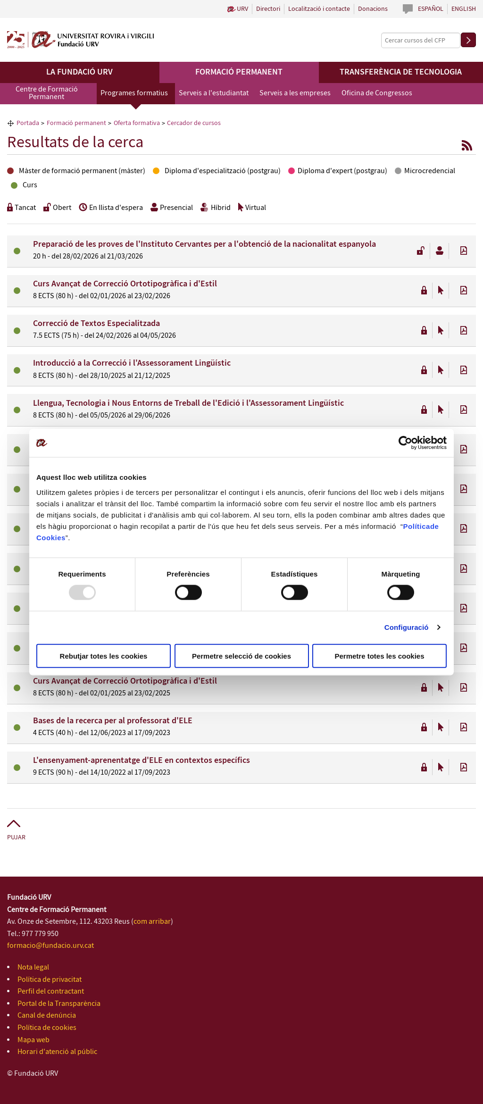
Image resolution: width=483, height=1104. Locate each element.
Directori (268, 9)
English (463, 9)
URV (242, 9)
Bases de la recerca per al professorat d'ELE (112, 721)
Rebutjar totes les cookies (104, 656)
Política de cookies (46, 1028)
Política (416, 526)
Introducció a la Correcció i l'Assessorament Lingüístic (132, 363)
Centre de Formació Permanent (47, 93)
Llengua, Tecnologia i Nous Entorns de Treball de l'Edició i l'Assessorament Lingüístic (188, 403)
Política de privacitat (49, 980)
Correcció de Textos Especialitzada (96, 323)
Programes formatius (134, 93)
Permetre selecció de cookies (241, 656)
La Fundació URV (79, 72)
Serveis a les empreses (295, 93)
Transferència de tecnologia (401, 72)
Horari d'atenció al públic (57, 1052)
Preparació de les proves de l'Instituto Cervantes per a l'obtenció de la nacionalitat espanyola (204, 244)
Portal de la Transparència (58, 1004)
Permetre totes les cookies (379, 656)
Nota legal (33, 967)
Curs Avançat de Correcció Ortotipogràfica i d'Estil (125, 284)
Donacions (373, 9)
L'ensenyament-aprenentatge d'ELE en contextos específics (141, 760)
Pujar (16, 837)
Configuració (406, 627)
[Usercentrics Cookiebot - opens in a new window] (405, 443)
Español (430, 9)
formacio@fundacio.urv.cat (50, 946)
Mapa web (33, 1040)
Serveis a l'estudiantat (214, 93)
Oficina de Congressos (376, 93)
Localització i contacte (319, 9)
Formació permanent (239, 72)
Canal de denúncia (46, 1015)
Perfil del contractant (50, 991)
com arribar (152, 922)
